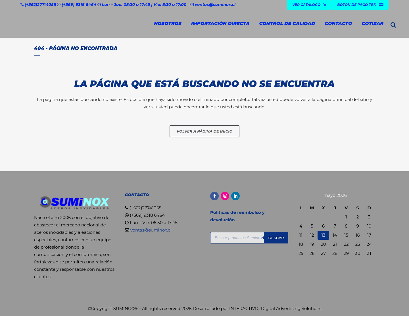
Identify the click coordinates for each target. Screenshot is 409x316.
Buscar (276, 238)
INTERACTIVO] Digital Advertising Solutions (275, 308)
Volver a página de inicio (205, 131)
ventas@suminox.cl (215, 4)
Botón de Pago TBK (360, 5)
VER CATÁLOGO (309, 5)
